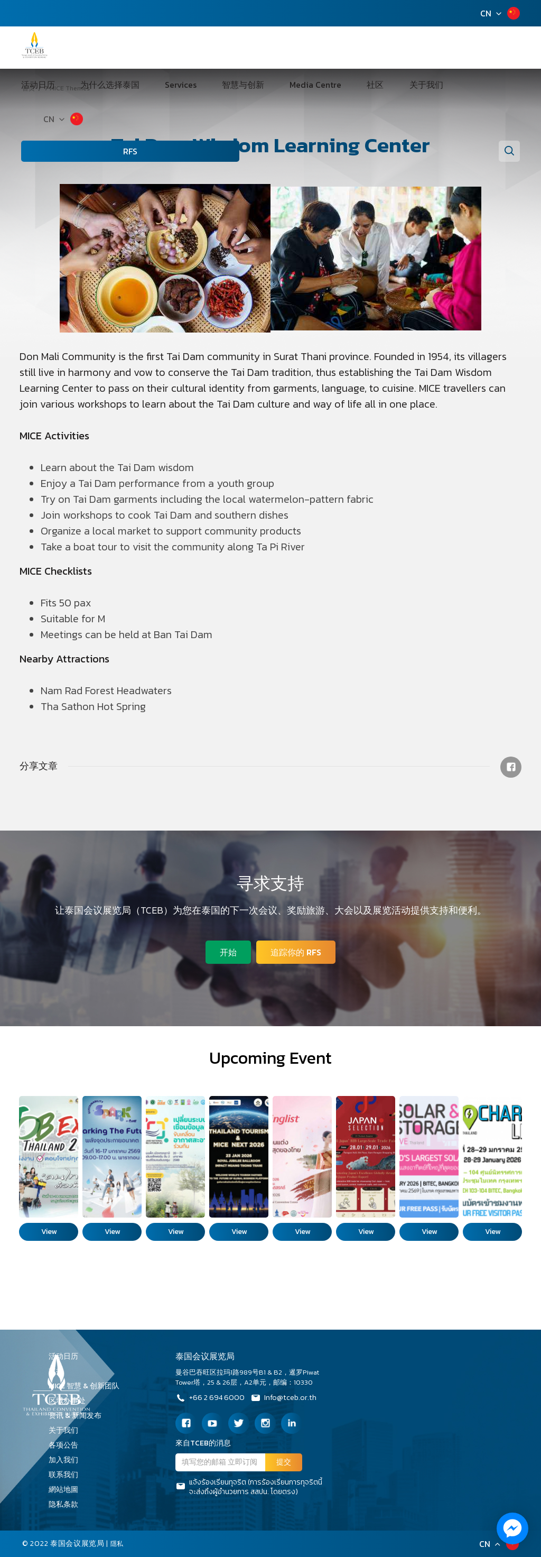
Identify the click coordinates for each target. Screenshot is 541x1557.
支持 (60, 1371)
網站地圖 (67, 1489)
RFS (75, 114)
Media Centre (280, 47)
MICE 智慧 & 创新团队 (88, 1386)
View (49, 1231)
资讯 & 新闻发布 (79, 1415)
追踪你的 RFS (298, 950)
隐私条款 (67, 1504)
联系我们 (67, 1474)
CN (485, 13)
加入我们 (67, 1460)
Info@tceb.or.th (291, 1399)
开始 (226, 950)
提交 (283, 1462)
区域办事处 (71, 1400)
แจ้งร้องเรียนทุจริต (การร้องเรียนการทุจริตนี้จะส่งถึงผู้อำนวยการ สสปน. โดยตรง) (248, 1487)
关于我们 (357, 47)
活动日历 (70, 47)
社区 (322, 47)
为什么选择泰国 (125, 47)
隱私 (118, 1543)
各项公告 (63, 1445)
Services (179, 47)
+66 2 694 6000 (212, 1399)
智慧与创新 (224, 47)
